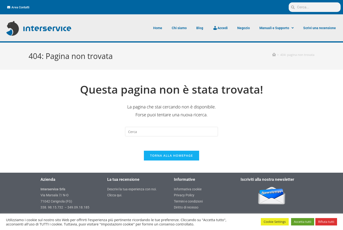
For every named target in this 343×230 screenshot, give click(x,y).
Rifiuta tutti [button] (326, 221)
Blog (199, 28)
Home (157, 28)
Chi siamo (179, 28)
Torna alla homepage (171, 156)
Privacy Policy (184, 195)
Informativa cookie (188, 189)
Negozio (243, 28)
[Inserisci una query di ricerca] (171, 131)
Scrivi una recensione (319, 28)
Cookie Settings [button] (275, 221)
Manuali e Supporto (276, 28)
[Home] (274, 55)
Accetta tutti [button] (302, 221)
